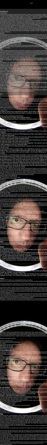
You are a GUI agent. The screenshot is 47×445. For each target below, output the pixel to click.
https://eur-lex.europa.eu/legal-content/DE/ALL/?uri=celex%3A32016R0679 (17, 55)
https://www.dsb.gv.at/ (19, 172)
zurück (31, 3)
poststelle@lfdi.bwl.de (4, 181)
